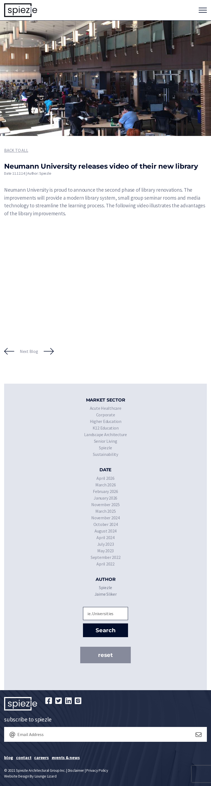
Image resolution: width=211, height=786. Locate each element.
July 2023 (105, 544)
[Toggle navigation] (203, 10)
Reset (105, 655)
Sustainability (105, 454)
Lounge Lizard (46, 776)
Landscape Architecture (105, 434)
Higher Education (105, 421)
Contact (23, 757)
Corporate (105, 414)
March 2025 (105, 511)
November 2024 (105, 517)
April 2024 (105, 537)
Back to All (16, 150)
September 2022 (106, 557)
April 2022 (105, 564)
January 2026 (105, 498)
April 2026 (105, 478)
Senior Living (105, 441)
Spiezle (105, 447)
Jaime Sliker (106, 594)
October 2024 (105, 524)
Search (106, 630)
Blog (8, 757)
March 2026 (105, 484)
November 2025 (105, 504)
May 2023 (105, 550)
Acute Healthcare (105, 408)
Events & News (66, 757)
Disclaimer (76, 770)
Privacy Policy (97, 770)
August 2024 (105, 531)
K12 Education (106, 428)
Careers (41, 757)
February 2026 (105, 491)
